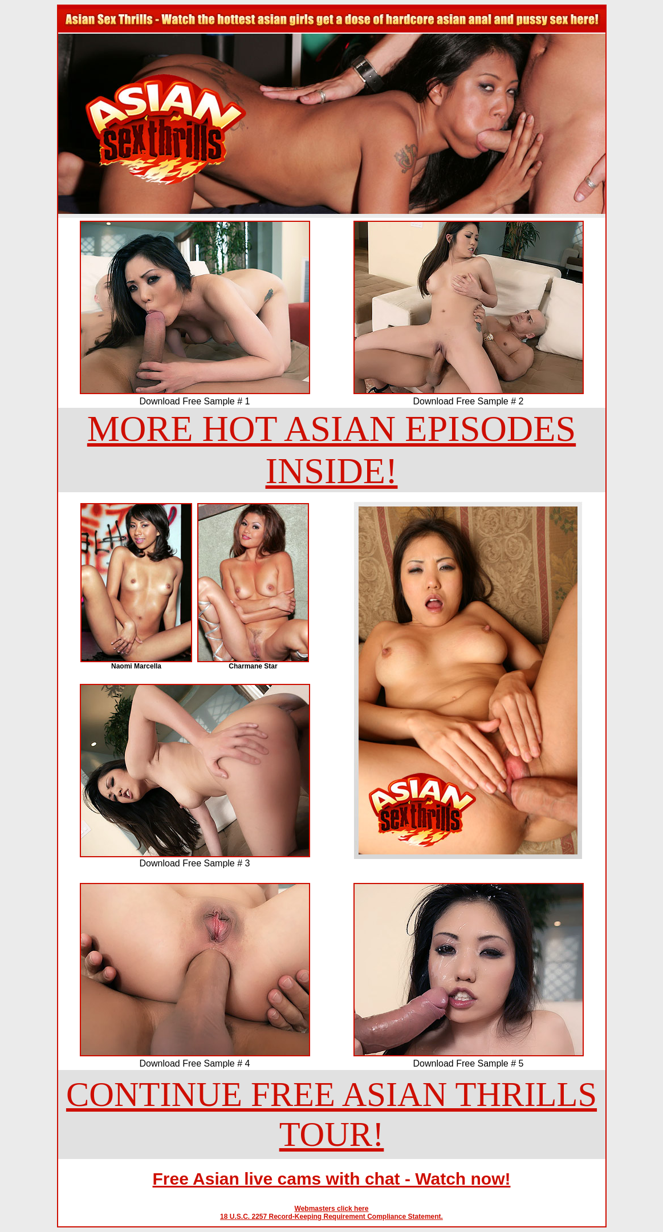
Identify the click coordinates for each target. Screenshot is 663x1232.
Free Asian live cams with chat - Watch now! (332, 1178)
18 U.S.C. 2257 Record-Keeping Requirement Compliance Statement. (331, 1217)
